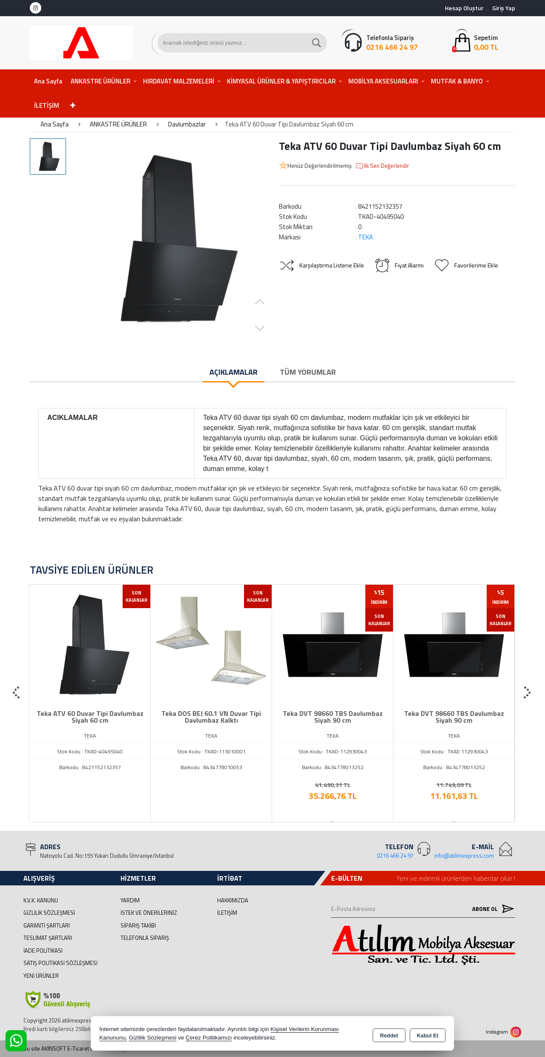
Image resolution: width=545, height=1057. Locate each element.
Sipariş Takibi (138, 925)
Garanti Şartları (46, 925)
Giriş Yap (503, 7)
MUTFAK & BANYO (457, 81)
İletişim (227, 912)
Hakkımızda (232, 900)
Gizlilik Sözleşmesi (49, 912)
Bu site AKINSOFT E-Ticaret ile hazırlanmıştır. (77, 1049)
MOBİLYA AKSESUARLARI (383, 81)
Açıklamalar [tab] (233, 372)
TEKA (365, 237)
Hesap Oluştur (464, 7)
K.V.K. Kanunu (40, 900)
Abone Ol (491, 908)
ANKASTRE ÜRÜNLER (100, 81)
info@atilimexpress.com (464, 855)
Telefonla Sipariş (144, 937)
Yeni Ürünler (41, 975)
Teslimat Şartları (47, 937)
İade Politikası (43, 950)
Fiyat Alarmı (399, 265)
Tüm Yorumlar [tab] (308, 372)
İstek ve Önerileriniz (148, 912)
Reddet (389, 1034)
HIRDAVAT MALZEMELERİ (178, 81)
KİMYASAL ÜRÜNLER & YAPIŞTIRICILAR (281, 81)
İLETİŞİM (46, 105)
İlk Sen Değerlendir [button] (382, 166)
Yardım (130, 900)
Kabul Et (428, 1034)
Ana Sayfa (48, 81)
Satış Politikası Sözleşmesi (60, 963)
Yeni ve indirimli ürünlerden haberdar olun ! (455, 878)
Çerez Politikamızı (209, 1037)
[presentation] (17, 692)
